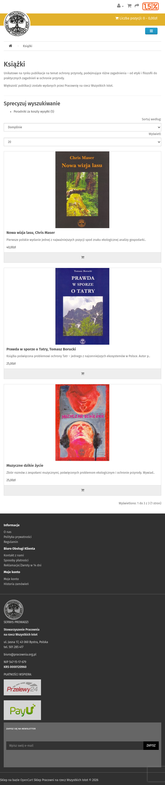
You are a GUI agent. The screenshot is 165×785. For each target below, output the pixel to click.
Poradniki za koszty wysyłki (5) (34, 111)
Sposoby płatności (16, 560)
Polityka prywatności (18, 537)
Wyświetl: (155, 134)
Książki (27, 46)
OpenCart (26, 780)
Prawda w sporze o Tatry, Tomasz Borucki (41, 349)
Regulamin (11, 542)
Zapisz (151, 745)
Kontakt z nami (14, 555)
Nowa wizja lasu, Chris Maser (30, 232)
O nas (7, 532)
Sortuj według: (151, 119)
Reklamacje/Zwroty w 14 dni (22, 565)
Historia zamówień (16, 584)
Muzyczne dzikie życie (24, 465)
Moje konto (11, 579)
